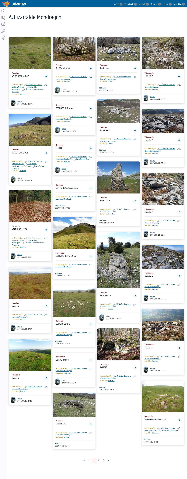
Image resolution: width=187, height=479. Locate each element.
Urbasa (66, 437)
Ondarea (154, 4)
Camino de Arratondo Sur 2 (67, 187)
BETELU (59, 148)
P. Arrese (27, 90)
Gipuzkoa (111, 214)
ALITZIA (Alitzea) (63, 68)
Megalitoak (128, 4)
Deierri (110, 309)
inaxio (19, 102)
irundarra (58, 273)
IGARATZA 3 (105, 200)
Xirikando (58, 444)
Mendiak (142, 4)
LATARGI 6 (149, 140)
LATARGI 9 (149, 347)
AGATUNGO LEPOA (19, 229)
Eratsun (155, 90)
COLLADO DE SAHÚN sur (66, 256)
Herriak (116, 4)
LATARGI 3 (149, 76)
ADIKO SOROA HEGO (20, 76)
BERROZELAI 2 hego (64, 108)
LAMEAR (103, 367)
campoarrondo (60, 206)
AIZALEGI (15, 305)
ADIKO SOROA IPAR (20, 152)
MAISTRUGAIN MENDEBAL (156, 419)
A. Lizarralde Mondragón (169, 431)
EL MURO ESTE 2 (63, 323)
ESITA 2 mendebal (63, 359)
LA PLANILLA (105, 295)
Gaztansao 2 (105, 68)
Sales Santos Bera (82, 159)
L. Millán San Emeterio (34, 85)
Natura (165, 4)
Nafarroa (22, 94)
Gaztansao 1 (61, 423)
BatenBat (102, 387)
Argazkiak (178, 4)
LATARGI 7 (149, 211)
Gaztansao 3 (105, 130)
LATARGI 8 (149, 275)
